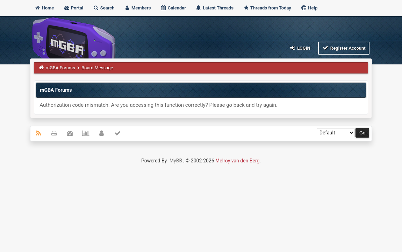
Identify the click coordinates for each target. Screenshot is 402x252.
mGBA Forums (60, 67)
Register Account (344, 48)
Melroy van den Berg (237, 160)
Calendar (173, 7)
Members (137, 7)
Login (299, 48)
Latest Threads (214, 7)
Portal (74, 7)
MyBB (176, 160)
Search (104, 7)
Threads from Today (267, 7)
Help (309, 7)
